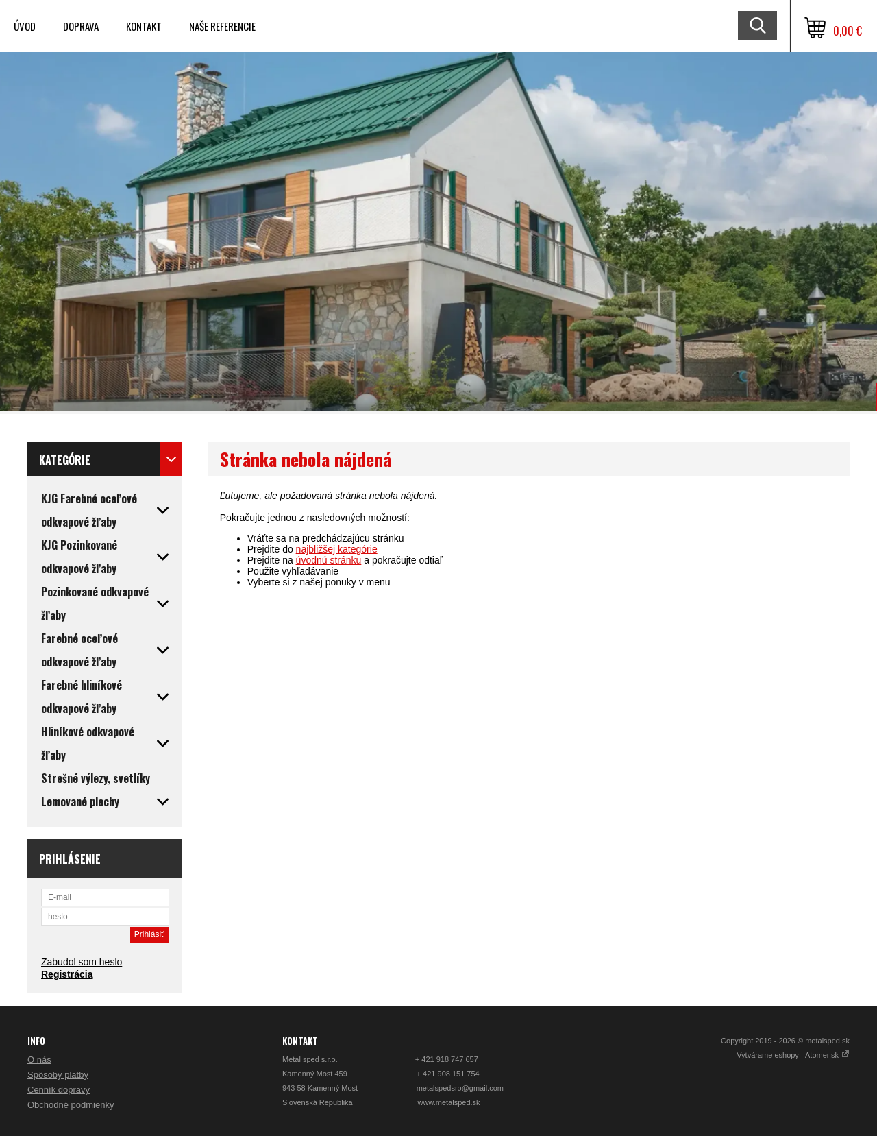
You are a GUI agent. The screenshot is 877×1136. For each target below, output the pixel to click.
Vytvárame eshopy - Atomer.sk (793, 1055)
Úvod (25, 26)
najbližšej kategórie (337, 549)
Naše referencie (222, 26)
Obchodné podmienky (70, 1105)
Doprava (81, 26)
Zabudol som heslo (81, 961)
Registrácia (66, 974)
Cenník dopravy (58, 1090)
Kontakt (144, 26)
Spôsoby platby (57, 1074)
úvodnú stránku (329, 560)
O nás (39, 1059)
